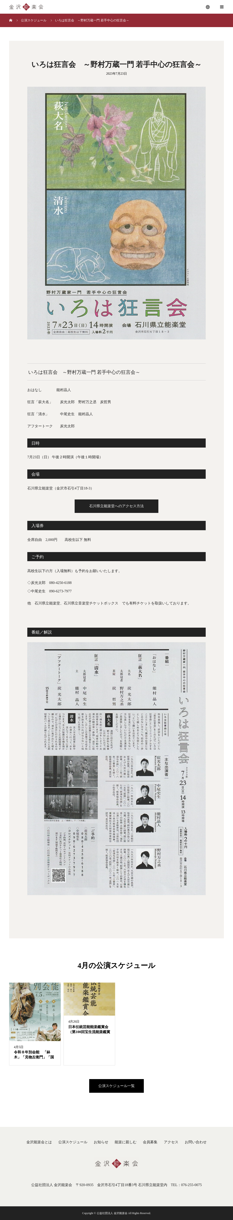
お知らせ (101, 1142)
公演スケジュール (72, 1142)
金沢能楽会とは (39, 1142)
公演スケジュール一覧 (116, 1086)
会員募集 (150, 1142)
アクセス (171, 1142)
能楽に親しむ (126, 1142)
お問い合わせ (196, 1142)
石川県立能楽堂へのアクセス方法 (116, 506)
